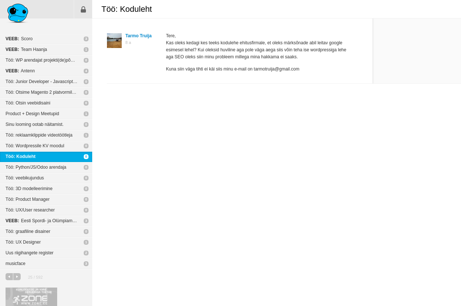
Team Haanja (26, 49)
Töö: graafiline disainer (28, 231)
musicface (15, 263)
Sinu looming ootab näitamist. (34, 124)
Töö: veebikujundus (25, 177)
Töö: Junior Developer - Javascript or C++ (47, 81)
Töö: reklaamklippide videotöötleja (39, 135)
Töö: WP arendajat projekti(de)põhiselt (43, 60)
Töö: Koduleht (20, 156)
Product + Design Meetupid (32, 113)
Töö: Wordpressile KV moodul (35, 145)
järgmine (17, 276)
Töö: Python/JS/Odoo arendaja (36, 167)
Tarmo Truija (138, 35)
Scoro (19, 38)
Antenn (20, 70)
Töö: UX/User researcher (30, 210)
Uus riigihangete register (29, 252)
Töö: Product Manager (27, 199)
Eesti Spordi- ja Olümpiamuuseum (47, 220)
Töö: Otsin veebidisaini (28, 103)
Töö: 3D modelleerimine (29, 188)
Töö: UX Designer (23, 242)
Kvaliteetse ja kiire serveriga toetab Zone (31, 297)
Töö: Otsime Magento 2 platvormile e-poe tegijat (49, 92)
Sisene (83, 9)
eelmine (9, 276)
